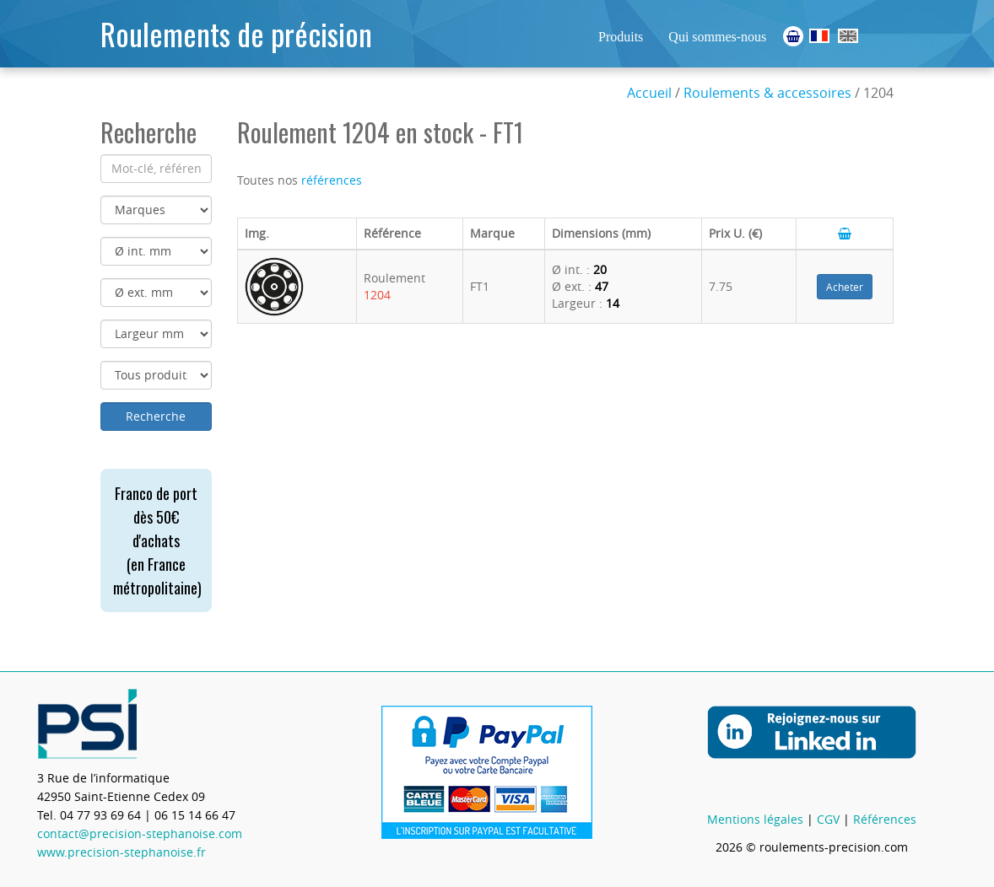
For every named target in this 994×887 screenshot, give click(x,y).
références (331, 180)
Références (884, 819)
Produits (620, 37)
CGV (828, 819)
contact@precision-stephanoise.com (139, 833)
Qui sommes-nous (717, 37)
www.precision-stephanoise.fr (121, 852)
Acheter (844, 286)
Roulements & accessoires (767, 92)
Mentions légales (755, 819)
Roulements (819, 36)
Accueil (649, 92)
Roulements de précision (236, 33)
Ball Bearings (848, 36)
